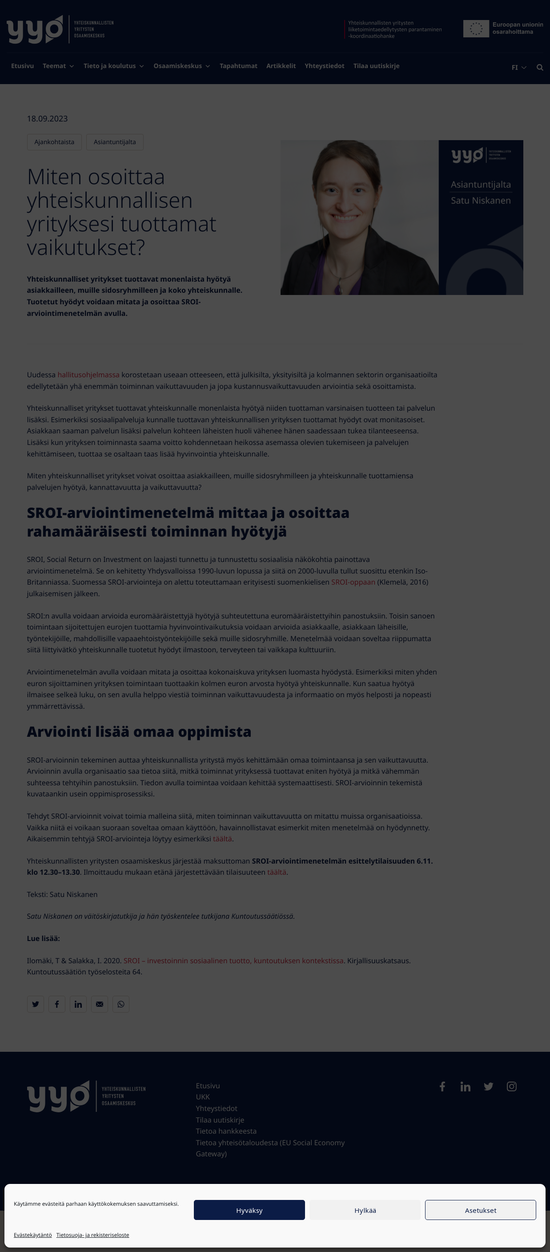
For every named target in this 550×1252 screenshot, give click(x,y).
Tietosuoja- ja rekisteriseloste (92, 1235)
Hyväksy (249, 1210)
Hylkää (365, 1210)
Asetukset (481, 1210)
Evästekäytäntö (33, 1235)
